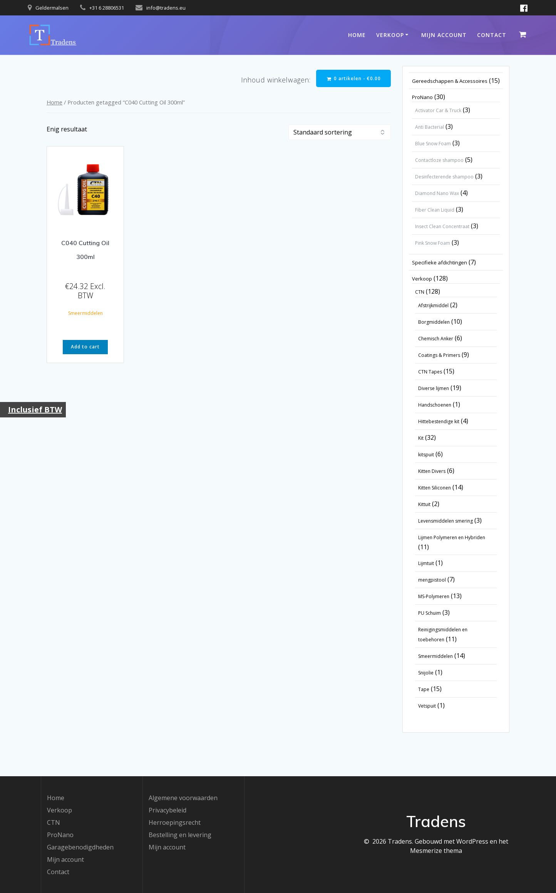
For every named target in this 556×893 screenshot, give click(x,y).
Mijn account (444, 35)
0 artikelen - (354, 78)
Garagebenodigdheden (80, 847)
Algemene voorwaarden (183, 798)
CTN (53, 822)
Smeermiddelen (85, 313)
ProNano (60, 835)
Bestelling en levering (180, 835)
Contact (491, 35)
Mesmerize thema (436, 850)
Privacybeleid (167, 810)
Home (357, 35)
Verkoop (390, 35)
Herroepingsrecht (175, 822)
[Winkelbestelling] (339, 132)
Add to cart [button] (85, 347)
